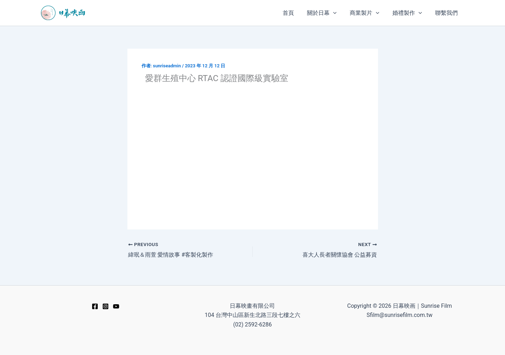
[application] (339, 13)
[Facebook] (95, 306)
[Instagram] (105, 306)
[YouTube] (116, 306)
